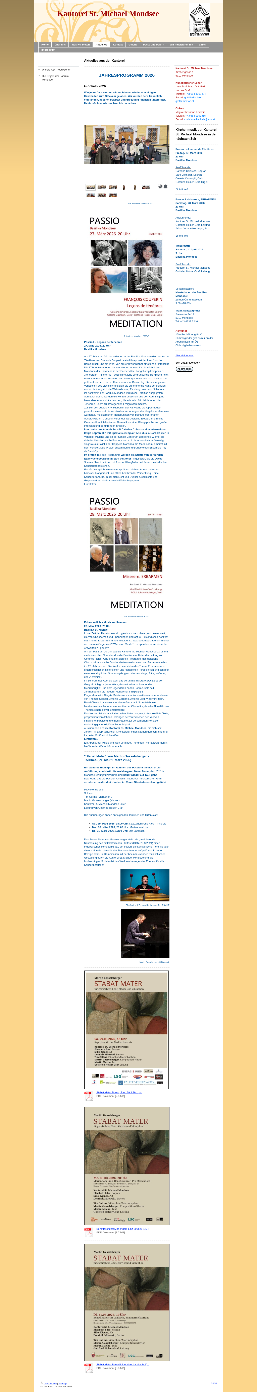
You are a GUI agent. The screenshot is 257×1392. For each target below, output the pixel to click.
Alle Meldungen (184, 355)
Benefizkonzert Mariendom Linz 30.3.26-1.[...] (122, 1228)
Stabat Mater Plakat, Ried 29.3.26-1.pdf (119, 1092)
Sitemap (62, 1383)
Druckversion (48, 1383)
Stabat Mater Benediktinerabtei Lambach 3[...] (123, 1364)
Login (214, 1383)
